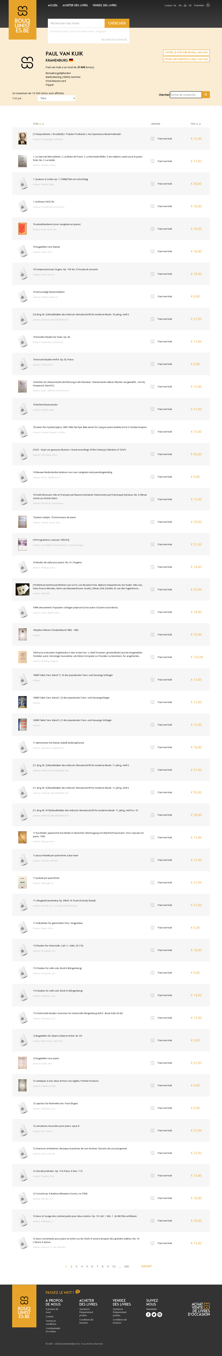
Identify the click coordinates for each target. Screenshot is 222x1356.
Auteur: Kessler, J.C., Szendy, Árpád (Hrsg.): (55, 905)
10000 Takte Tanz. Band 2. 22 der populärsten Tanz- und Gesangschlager (71, 697)
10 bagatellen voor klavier (46, 246)
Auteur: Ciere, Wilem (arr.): (46, 612)
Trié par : (17, 98)
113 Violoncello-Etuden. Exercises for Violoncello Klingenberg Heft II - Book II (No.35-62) (78, 1013)
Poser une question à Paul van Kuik (186, 59)
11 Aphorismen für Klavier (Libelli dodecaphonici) (58, 742)
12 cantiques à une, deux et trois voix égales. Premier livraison (66, 1080)
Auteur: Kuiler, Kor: (42, 252)
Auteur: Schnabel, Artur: (45, 454)
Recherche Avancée (114, 39)
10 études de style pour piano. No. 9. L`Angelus (57, 562)
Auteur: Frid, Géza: (42, 1131)
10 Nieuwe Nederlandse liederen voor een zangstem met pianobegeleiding (72, 472)
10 (113, 1266)
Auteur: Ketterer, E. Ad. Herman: (49, 1247)
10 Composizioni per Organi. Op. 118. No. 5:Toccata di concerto (65, 269)
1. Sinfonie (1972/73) (43, 201)
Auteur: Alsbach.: (41, 593)
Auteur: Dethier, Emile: (44, 1086)
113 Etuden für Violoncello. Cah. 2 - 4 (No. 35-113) (58, 945)
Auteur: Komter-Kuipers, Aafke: (49, 432)
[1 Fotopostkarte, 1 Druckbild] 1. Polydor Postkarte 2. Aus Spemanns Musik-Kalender (77, 134)
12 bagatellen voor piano (46, 1058)
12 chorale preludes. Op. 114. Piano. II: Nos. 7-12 (58, 1171)
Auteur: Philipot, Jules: (44, 567)
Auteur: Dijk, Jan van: (43, 841)
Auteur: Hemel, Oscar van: (46, 522)
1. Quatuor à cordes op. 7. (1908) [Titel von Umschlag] (60, 179)
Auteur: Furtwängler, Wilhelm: (48, 139)
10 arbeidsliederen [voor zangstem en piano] (56, 224)
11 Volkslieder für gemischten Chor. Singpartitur (58, 923)
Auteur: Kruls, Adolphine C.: (47, 477)
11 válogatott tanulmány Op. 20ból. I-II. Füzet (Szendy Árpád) (64, 900)
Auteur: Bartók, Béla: (43, 184)
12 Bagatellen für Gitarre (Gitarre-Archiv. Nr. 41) (57, 1035)
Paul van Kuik (165, 138)
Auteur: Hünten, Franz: (44, 165)
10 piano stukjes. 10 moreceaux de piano (54, 517)
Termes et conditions (51, 1322)
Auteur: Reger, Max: (43, 928)
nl (175, 5)
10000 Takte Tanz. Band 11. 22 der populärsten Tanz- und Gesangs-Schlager (73, 675)
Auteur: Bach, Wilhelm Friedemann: (51, 390)
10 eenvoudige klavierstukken (49, 291)
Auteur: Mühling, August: (45, 661)
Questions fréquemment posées (86, 1312)
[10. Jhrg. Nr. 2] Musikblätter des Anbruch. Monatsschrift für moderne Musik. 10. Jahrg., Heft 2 (81, 314)
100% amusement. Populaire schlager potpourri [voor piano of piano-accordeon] (75, 607)
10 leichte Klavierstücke (45, 404)
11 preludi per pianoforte (46, 877)
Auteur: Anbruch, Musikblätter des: (51, 319)
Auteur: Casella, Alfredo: (45, 860)
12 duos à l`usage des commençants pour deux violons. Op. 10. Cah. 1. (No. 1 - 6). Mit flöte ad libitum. (85, 1216)
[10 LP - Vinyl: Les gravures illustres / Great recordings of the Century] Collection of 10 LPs (79, 449)
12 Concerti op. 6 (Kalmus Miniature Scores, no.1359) (60, 1193)
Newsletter (151, 1309)
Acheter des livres (75, 5)
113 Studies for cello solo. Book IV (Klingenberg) (57, 990)
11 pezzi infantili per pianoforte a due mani (55, 855)
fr (185, 5)
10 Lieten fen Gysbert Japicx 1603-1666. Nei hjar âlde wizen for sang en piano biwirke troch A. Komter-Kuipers (90, 427)
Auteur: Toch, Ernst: (43, 364)
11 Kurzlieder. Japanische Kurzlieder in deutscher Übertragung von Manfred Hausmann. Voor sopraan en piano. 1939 (88, 834)
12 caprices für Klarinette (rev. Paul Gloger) (55, 1103)
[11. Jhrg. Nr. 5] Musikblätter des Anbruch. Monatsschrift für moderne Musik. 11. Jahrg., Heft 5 (81, 787)
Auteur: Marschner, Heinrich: (48, 1040)
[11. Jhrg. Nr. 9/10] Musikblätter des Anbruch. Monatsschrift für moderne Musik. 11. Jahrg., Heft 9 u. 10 (85, 810)
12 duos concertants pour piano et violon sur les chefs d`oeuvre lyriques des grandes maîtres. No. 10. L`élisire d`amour (86, 1240)
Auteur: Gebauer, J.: (43, 1221)
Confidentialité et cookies (53, 1330)
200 (126, 1266)
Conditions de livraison (86, 1321)
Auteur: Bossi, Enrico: (44, 274)
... (120, 1266)
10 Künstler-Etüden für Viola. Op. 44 (51, 336)
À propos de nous (52, 1311)
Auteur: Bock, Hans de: (45, 229)
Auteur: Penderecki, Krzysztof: (49, 206)
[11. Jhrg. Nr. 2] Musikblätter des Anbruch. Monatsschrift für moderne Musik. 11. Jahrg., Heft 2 (81, 765)
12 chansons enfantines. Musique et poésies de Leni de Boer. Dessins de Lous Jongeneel (80, 1148)
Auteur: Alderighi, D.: (43, 883)
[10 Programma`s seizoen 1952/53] (51, 539)
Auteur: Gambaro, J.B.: (44, 1108)
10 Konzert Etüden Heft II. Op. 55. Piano (53, 359)
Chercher (164, 94)
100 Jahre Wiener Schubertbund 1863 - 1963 (55, 630)
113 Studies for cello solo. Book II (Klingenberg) (57, 968)
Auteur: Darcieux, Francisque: (48, 503)
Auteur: (37, 635)
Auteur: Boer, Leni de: (44, 1153)
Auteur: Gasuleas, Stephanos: (49, 747)
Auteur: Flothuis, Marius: (45, 297)
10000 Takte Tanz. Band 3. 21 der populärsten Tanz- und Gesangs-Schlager (72, 720)
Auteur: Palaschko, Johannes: (48, 342)
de (190, 5)
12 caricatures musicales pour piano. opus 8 (56, 1125)
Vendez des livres (105, 5)
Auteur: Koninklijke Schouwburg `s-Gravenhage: (58, 545)
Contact (168, 5)
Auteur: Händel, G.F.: (43, 1198)
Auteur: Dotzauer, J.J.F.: (44, 950)
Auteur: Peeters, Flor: (44, 1176)
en (180, 5)
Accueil (53, 5)
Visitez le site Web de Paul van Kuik (186, 52)
